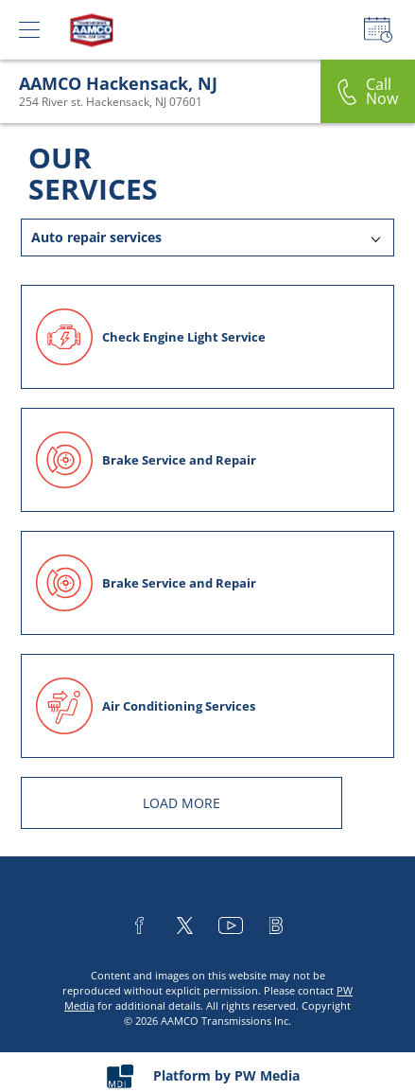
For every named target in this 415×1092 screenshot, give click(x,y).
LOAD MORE (181, 803)
